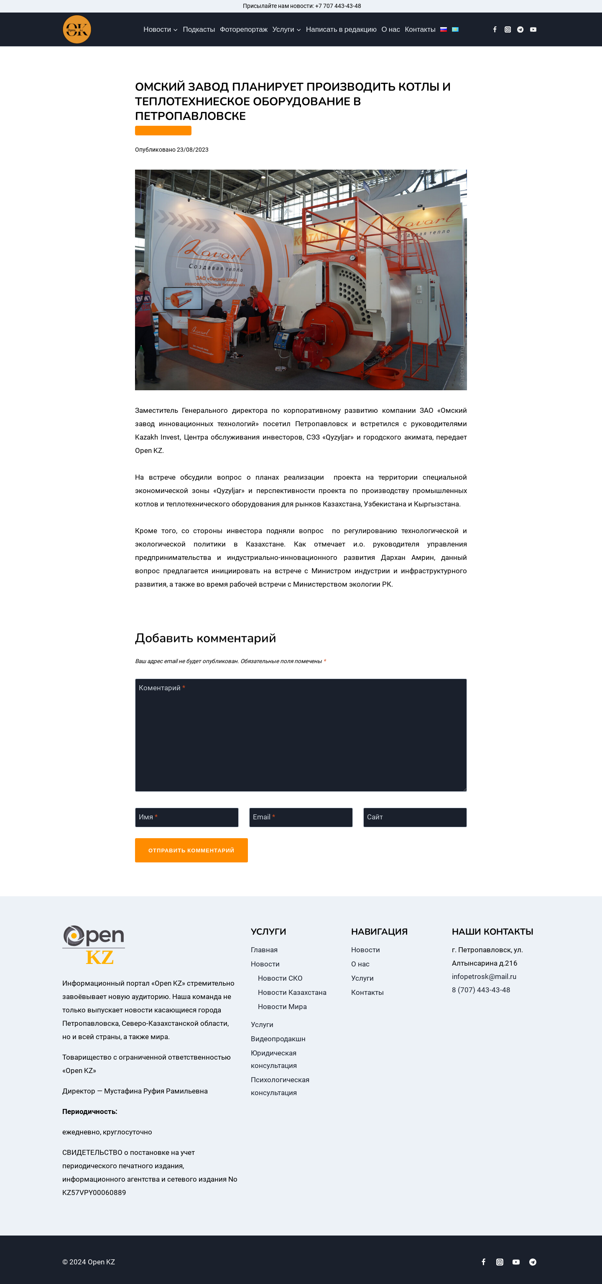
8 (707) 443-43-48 (481, 990)
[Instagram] (507, 29)
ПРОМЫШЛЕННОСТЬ (163, 130)
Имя (148, 817)
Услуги (262, 1024)
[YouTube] (533, 29)
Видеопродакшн (278, 1039)
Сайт (375, 817)
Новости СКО (280, 978)
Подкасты (199, 29)
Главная (264, 950)
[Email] (301, 818)
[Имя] (187, 818)
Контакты (420, 29)
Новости (265, 964)
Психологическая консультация (280, 1086)
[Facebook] (495, 29)
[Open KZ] (77, 29)
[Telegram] (520, 29)
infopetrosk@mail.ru (484, 976)
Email (264, 817)
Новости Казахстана (292, 992)
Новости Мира (282, 1006)
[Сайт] (415, 818)
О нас (391, 29)
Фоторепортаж (244, 29)
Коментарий (162, 688)
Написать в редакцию (341, 29)
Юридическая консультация (274, 1059)
